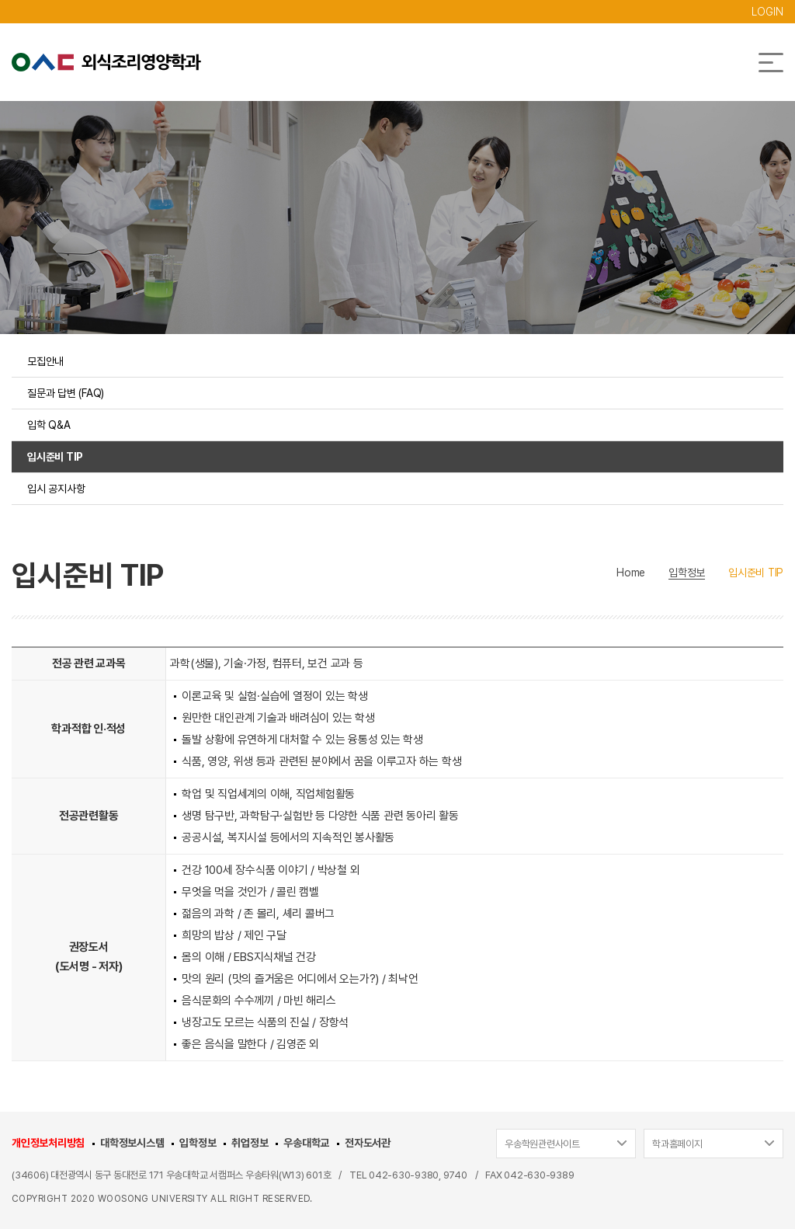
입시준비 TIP (55, 457)
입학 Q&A (49, 425)
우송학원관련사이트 (542, 1144)
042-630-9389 (539, 1175)
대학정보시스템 (132, 1143)
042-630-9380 (404, 1175)
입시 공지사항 (56, 488)
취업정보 (249, 1143)
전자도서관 (368, 1143)
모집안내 (45, 361)
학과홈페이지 (677, 1144)
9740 (455, 1175)
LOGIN (767, 11)
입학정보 (197, 1143)
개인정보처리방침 (48, 1143)
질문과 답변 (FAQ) (65, 393)
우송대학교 (306, 1143)
